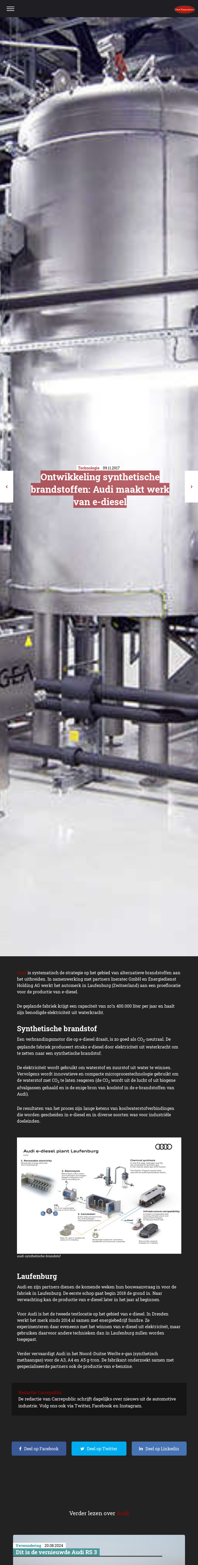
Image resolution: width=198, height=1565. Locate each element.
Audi (22, 972)
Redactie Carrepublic (40, 1392)
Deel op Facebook (41, 1448)
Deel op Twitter (102, 1448)
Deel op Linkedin (162, 1448)
